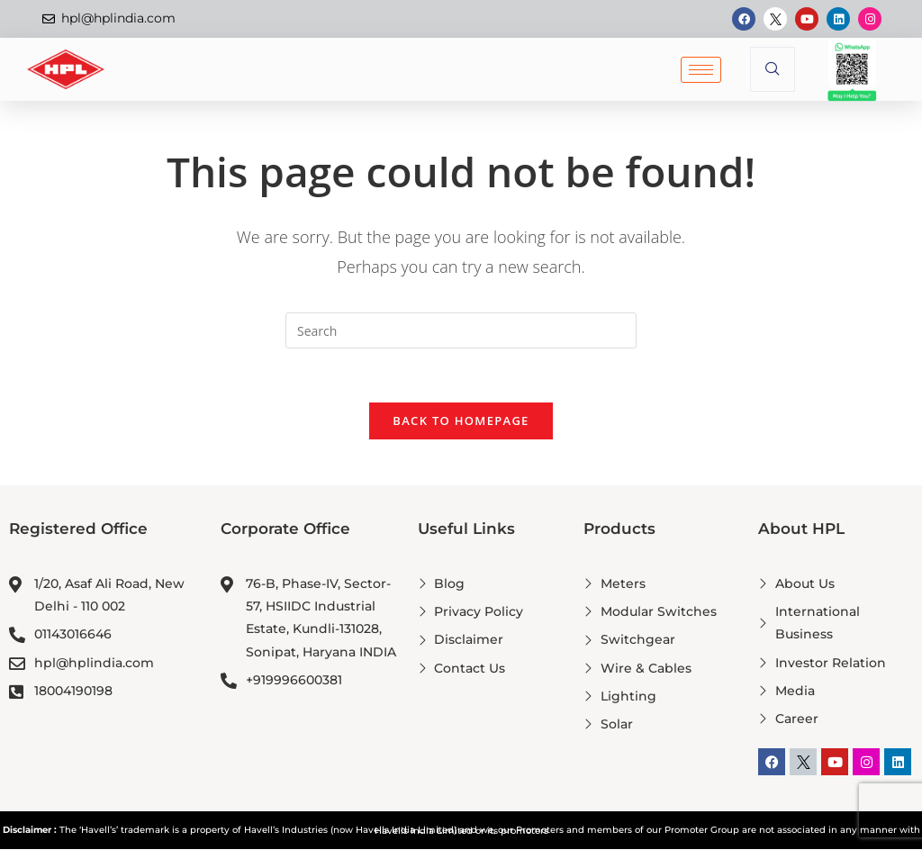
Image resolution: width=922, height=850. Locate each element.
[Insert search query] (461, 330)
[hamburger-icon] (701, 70)
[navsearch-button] (772, 69)
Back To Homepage (461, 421)
